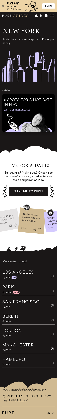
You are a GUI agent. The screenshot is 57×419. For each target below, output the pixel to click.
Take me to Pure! (28, 191)
